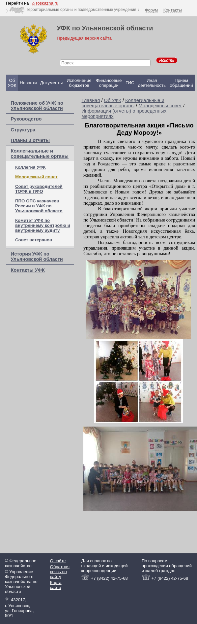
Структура (23, 129)
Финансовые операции (109, 83)
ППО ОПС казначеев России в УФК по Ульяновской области (39, 205)
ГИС (130, 82)
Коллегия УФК (30, 167)
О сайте (58, 560)
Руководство (26, 118)
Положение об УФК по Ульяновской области (37, 105)
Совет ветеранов (33, 239)
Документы (51, 82)
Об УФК (12, 83)
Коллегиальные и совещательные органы (40, 153)
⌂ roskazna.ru (45, 3)
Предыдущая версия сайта (84, 38)
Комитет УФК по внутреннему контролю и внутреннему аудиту (42, 225)
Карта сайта (56, 585)
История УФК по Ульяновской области (37, 256)
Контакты (172, 10)
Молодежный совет (36, 176)
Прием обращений (181, 83)
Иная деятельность (152, 83)
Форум (151, 10)
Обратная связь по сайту (60, 571)
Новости (28, 82)
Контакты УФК (28, 270)
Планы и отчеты (30, 140)
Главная (91, 100)
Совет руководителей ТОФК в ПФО (39, 189)
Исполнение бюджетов (79, 83)
